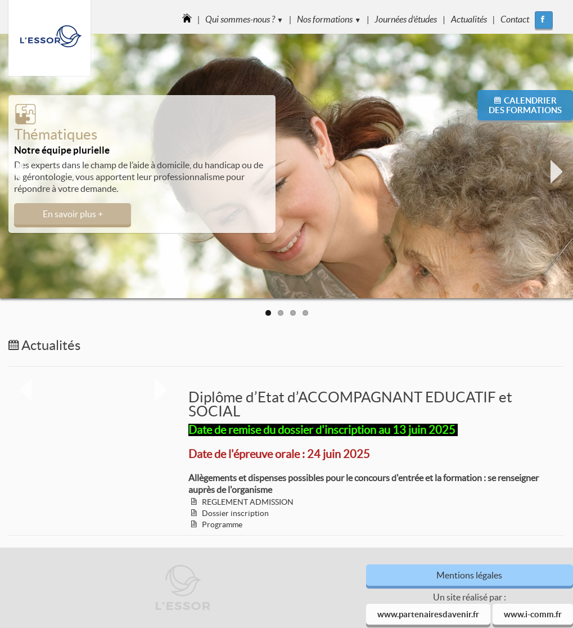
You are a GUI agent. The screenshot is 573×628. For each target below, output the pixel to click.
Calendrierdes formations (525, 105)
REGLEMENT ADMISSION (248, 501)
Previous (17, 172)
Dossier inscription (235, 513)
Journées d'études (406, 19)
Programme (222, 524)
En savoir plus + (73, 214)
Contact (514, 19)
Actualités (469, 19)
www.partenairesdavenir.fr (428, 614)
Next (556, 172)
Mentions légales (469, 575)
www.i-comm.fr (533, 614)
